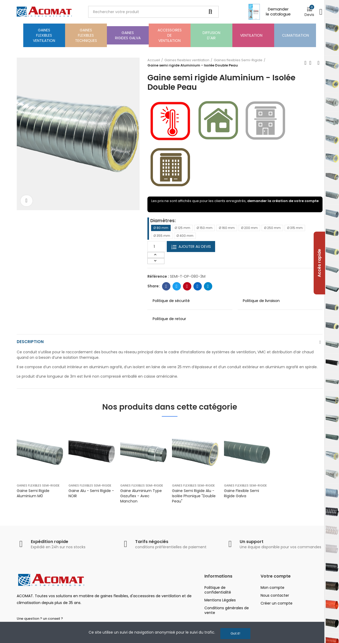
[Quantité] (156, 246)
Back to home (312, 62)
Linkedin (197, 286)
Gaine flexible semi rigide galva (241, 495)
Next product (319, 62)
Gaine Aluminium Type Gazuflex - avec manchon (141, 497)
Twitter (176, 286)
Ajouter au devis (191, 246)
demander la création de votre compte (283, 200)
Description (30, 343)
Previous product (305, 62)
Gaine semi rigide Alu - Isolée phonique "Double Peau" (194, 497)
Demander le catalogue (278, 11)
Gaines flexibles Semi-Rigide (38, 487)
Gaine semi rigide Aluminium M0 (33, 495)
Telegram (208, 286)
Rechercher (210, 12)
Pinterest (187, 286)
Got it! (235, 633)
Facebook (166, 286)
